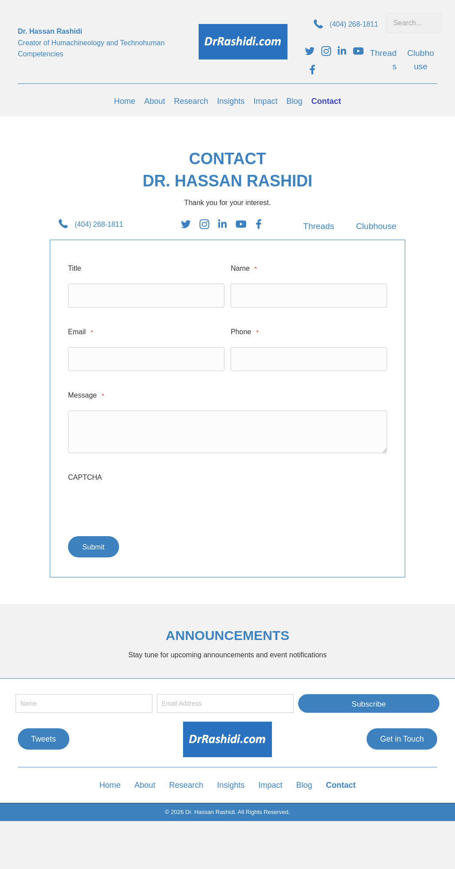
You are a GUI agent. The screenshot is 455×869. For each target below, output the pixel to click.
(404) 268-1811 (354, 24)
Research (186, 782)
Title (74, 268)
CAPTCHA (85, 475)
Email (80, 331)
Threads (318, 226)
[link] (124, 101)
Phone (245, 331)
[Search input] (414, 23)
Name (244, 268)
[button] (368, 701)
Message (86, 393)
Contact (341, 782)
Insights (231, 782)
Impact (271, 782)
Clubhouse (376, 226)
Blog (304, 782)
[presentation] (135, 507)
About (144, 782)
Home (109, 782)
